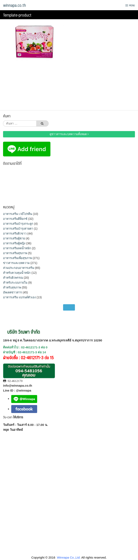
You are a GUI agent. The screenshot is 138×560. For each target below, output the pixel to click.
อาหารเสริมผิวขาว (15, 233)
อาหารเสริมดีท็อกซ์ (15, 218)
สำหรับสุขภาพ (12, 287)
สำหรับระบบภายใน (15, 282)
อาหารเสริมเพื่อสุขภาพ (17, 258)
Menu (130, 5)
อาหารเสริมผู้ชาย (14, 238)
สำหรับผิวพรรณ (13, 277)
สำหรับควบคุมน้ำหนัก (17, 272)
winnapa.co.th (14, 5)
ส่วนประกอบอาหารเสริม (18, 267)
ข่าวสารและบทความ (16, 263)
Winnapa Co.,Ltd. (69, 557)
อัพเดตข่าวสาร (12, 292)
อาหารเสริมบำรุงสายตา (18, 228)
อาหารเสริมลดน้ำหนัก (17, 248)
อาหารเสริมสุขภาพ (15, 253)
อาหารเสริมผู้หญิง (14, 243)
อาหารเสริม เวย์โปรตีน (17, 213)
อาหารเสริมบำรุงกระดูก (18, 223)
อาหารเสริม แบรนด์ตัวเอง (19, 297)
